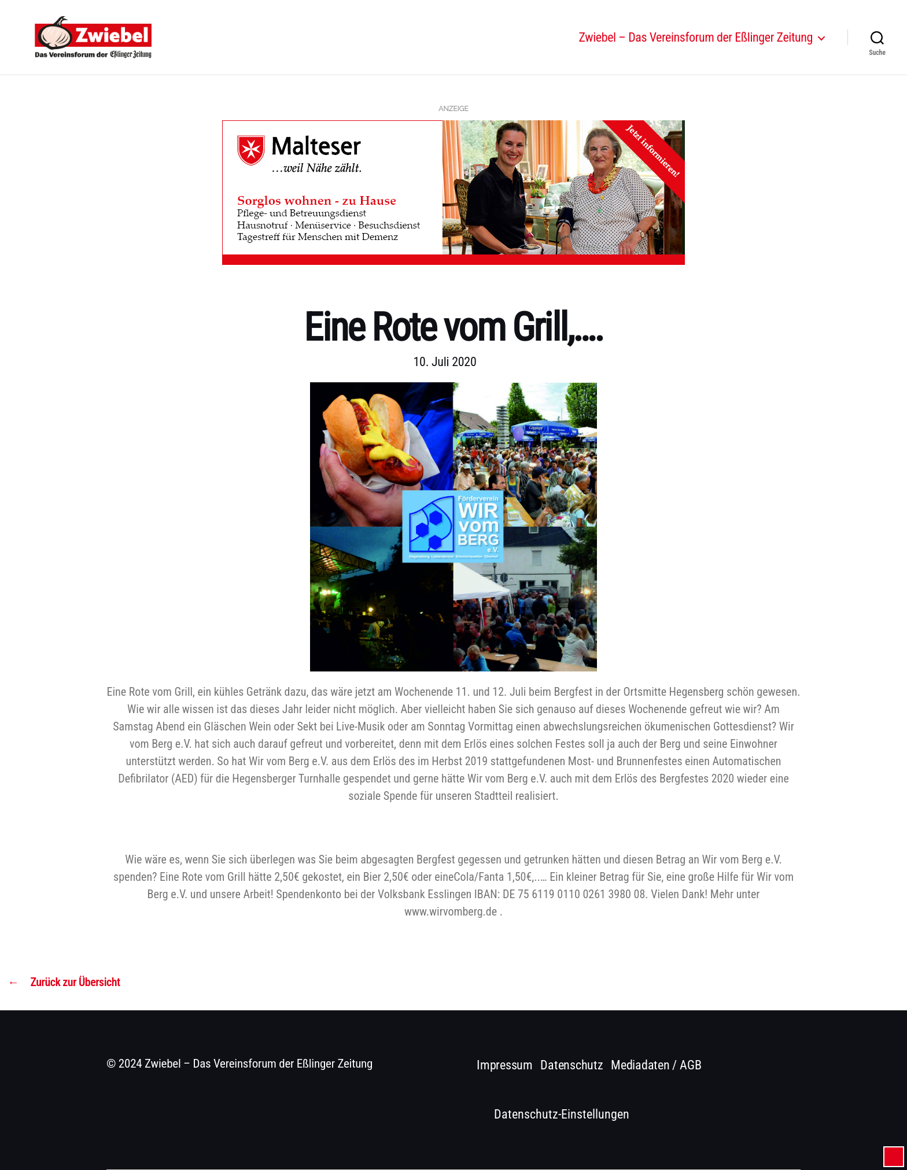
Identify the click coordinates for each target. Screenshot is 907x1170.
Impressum (505, 1065)
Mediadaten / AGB (656, 1065)
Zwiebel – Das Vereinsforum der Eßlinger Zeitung (696, 42)
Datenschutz (571, 1065)
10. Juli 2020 (444, 362)
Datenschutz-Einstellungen (561, 1114)
